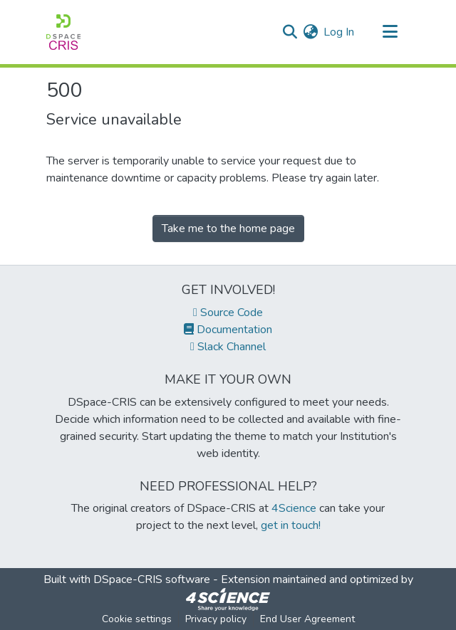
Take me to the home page (228, 228)
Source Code (228, 312)
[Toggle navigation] (390, 32)
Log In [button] (339, 32)
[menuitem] (310, 32)
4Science (293, 508)
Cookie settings (137, 619)
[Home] (63, 32)
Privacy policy (216, 619)
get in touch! (291, 525)
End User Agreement (307, 619)
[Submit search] (290, 32)
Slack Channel (228, 347)
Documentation (228, 329)
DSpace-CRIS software (151, 579)
